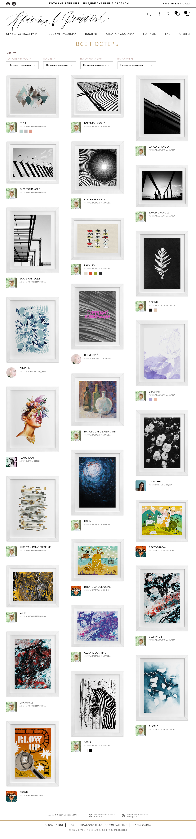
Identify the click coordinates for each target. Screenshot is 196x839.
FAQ (168, 33)
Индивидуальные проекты (106, 3)
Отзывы (184, 33)
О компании (54, 825)
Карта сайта (142, 825)
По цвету (49, 58)
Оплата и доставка (120, 33)
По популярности (19, 58)
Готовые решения (64, 3)
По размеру (125, 58)
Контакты (149, 33)
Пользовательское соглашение (103, 825)
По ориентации (91, 58)
